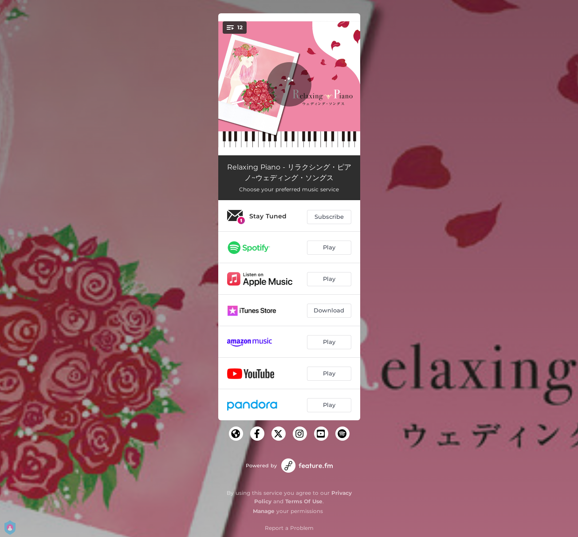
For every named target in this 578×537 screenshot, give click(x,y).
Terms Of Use (303, 501)
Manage (264, 511)
